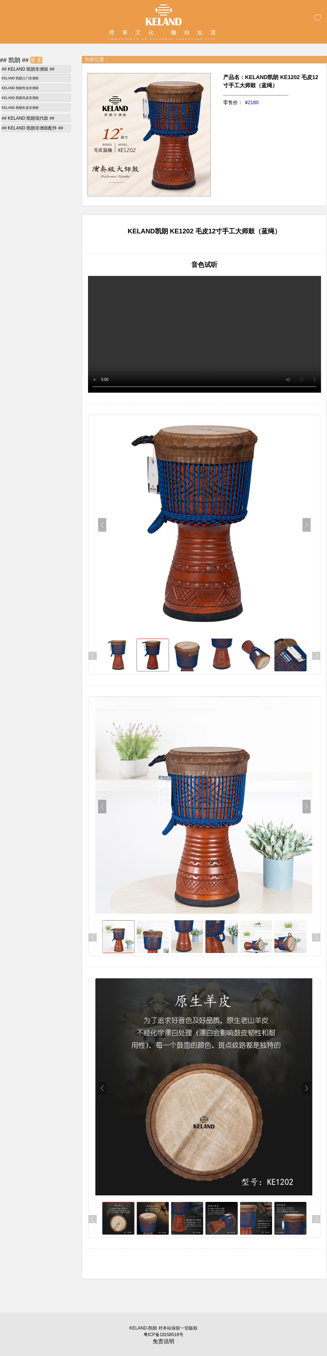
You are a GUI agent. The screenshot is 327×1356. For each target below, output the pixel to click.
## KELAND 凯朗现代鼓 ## (28, 118)
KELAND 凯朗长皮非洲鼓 (20, 108)
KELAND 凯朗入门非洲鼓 (20, 78)
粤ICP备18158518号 (163, 1334)
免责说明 (163, 1341)
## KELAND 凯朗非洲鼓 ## (28, 69)
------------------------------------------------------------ (256, 95)
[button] (306, 525)
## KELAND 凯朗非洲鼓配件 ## (32, 128)
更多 (36, 60)
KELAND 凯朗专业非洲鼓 (20, 88)
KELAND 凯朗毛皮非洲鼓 (20, 98)
